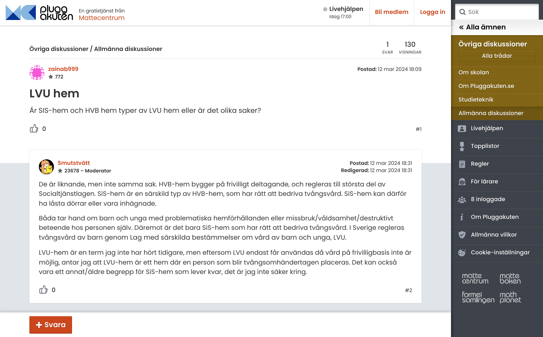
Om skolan (474, 73)
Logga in (432, 12)
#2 (408, 290)
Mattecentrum (102, 17)
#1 (419, 129)
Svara (55, 325)
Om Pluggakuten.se (486, 86)
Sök (462, 12)
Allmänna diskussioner (128, 49)
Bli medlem (392, 12)
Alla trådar (497, 56)
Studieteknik (476, 100)
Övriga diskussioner (58, 49)
